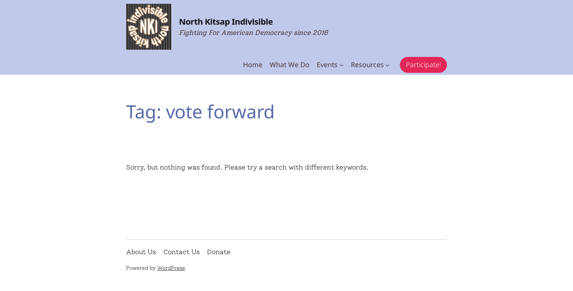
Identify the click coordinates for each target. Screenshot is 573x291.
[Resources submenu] (387, 65)
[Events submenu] (341, 65)
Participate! (423, 64)
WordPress (171, 268)
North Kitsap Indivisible (226, 21)
